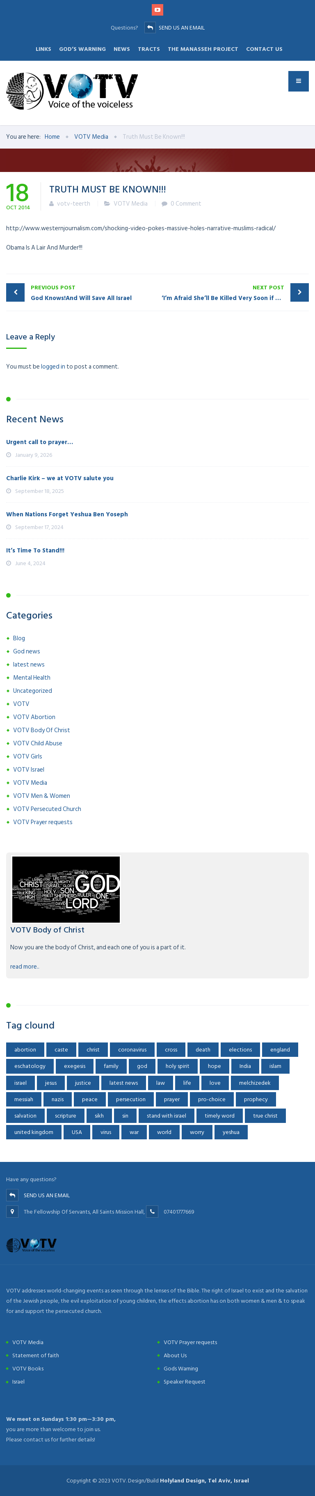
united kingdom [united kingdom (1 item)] (33, 1132)
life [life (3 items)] (187, 1083)
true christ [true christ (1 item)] (265, 1115)
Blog (19, 638)
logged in (53, 367)
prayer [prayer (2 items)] (172, 1099)
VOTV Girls (27, 756)
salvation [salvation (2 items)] (25, 1115)
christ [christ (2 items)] (93, 1049)
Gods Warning (181, 1368)
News (122, 49)
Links (43, 49)
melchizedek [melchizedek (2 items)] (255, 1083)
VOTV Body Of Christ (41, 730)
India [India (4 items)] (245, 1066)
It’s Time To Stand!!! (35, 550)
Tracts (149, 49)
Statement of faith (35, 1355)
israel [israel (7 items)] (20, 1083)
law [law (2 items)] (160, 1083)
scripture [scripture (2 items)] (65, 1115)
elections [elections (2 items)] (240, 1049)
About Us (175, 1355)
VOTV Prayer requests (43, 822)
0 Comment (186, 204)
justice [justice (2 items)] (83, 1083)
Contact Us (264, 49)
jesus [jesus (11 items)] (51, 1083)
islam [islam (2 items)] (275, 1066)
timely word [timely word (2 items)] (220, 1115)
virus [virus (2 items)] (105, 1132)
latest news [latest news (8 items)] (124, 1083)
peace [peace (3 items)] (90, 1099)
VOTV (21, 704)
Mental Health (31, 678)
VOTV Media (131, 204)
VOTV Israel (28, 770)
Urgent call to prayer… (39, 442)
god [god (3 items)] (142, 1066)
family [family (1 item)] (111, 1066)
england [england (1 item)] (280, 1049)
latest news (29, 665)
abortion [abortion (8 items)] (25, 1049)
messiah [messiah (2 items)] (23, 1099)
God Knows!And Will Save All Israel (92, 292)
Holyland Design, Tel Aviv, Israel (204, 1480)
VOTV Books (27, 1368)
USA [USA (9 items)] (77, 1132)
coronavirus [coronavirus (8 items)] (132, 1049)
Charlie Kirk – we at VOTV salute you (60, 478)
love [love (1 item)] (215, 1083)
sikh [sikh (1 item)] (99, 1115)
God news (26, 651)
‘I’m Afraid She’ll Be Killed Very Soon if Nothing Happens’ (235, 292)
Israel (18, 1381)
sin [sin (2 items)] (125, 1115)
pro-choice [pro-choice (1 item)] (212, 1099)
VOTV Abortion (34, 717)
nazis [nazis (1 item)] (58, 1099)
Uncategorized (32, 691)
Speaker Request (184, 1381)
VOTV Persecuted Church (47, 809)
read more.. (24, 967)
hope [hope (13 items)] (214, 1066)
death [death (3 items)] (203, 1049)
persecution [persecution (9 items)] (131, 1099)
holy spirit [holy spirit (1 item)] (177, 1066)
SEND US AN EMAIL (182, 27)
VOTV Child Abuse (37, 743)
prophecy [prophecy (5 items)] (256, 1099)
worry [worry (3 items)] (197, 1132)
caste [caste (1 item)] (61, 1049)
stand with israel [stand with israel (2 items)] (166, 1115)
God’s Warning (82, 49)
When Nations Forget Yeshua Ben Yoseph (67, 514)
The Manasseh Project (203, 49)
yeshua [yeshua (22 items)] (231, 1132)
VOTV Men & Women (41, 796)
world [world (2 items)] (164, 1132)
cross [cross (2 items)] (171, 1049)
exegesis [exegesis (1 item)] (74, 1066)
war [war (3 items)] (134, 1132)
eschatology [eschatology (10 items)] (30, 1066)
